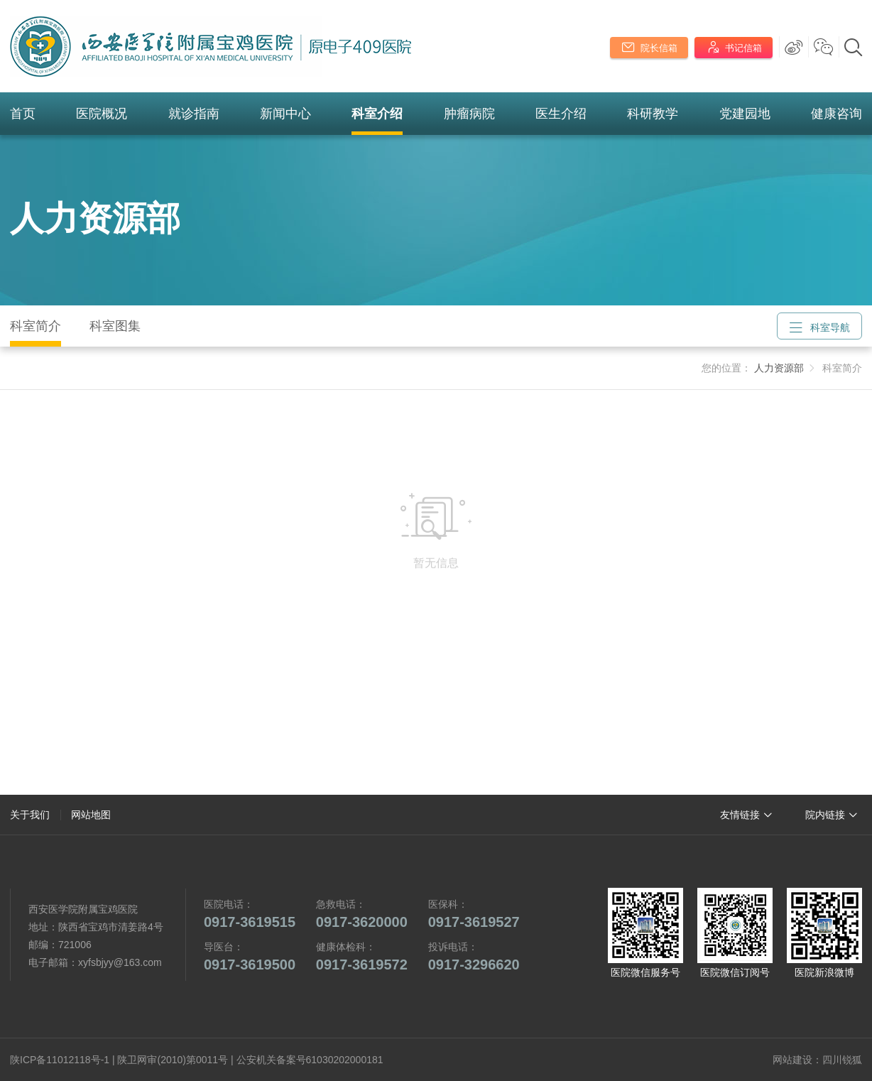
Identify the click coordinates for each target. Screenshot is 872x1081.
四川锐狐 (842, 1059)
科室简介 (35, 326)
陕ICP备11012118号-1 (59, 1059)
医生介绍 (561, 114)
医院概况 (101, 114)
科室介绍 (377, 114)
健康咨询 (836, 114)
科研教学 (652, 114)
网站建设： (797, 1059)
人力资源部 (95, 218)
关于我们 (30, 814)
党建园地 (744, 114)
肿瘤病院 (469, 114)
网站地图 (91, 814)
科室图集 (115, 326)
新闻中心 (285, 114)
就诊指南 (193, 114)
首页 (23, 114)
